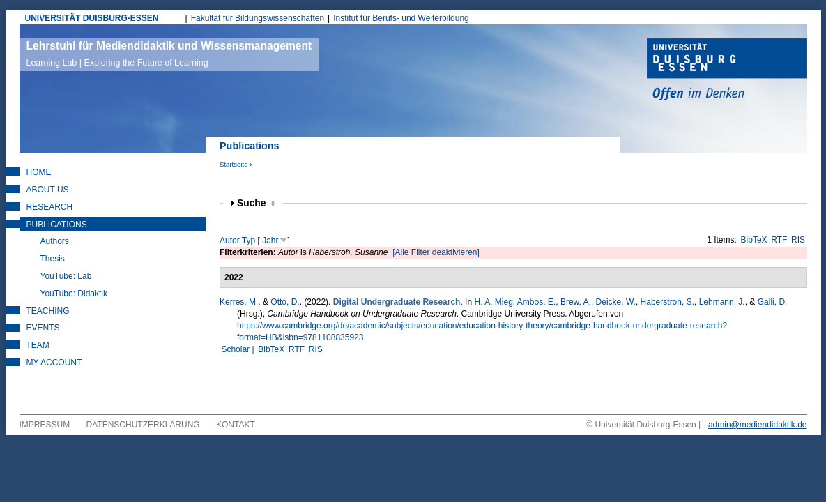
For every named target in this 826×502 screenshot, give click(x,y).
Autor (230, 240)
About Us (47, 190)
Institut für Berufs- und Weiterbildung (401, 18)
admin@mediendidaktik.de (757, 424)
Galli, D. (773, 302)
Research (49, 207)
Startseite (234, 164)
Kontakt (235, 424)
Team (37, 345)
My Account (54, 362)
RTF (779, 240)
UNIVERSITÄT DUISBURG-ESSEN (92, 18)
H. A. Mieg (493, 302)
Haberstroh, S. (667, 302)
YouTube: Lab (66, 276)
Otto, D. (284, 302)
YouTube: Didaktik (74, 293)
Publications (56, 224)
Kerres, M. (239, 302)
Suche (256, 203)
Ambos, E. (536, 302)
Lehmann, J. (722, 302)
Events (43, 328)
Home (39, 172)
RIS (798, 240)
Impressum (45, 424)
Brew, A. (575, 302)
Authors (54, 241)
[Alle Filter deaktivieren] (436, 252)
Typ (248, 240)
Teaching (48, 311)
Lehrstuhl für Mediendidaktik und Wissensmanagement (169, 54)
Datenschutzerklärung (143, 424)
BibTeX (754, 240)
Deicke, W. (616, 302)
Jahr (270, 240)
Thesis (52, 259)
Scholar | (238, 349)
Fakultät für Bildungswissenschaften (257, 18)
